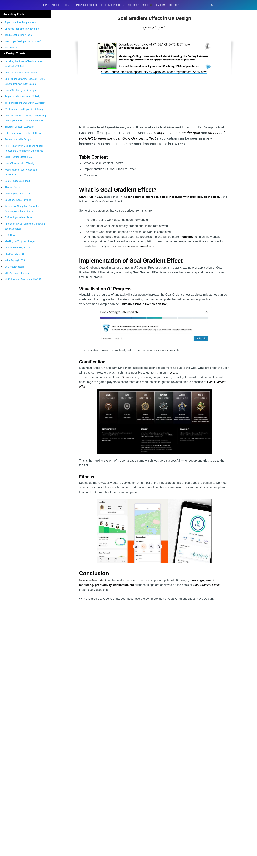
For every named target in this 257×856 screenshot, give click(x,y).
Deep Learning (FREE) (112, 5)
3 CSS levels (11, 382)
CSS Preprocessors (14, 414)
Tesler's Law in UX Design (18, 286)
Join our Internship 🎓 (140, 5)
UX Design (149, 27)
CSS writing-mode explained (19, 364)
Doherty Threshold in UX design (21, 220)
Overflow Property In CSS (17, 395)
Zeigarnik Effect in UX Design (19, 274)
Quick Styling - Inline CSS (17, 341)
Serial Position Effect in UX (18, 304)
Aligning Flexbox (13, 334)
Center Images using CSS (17, 328)
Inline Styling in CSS (15, 407)
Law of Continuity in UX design (20, 237)
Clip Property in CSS (15, 401)
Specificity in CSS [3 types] (18, 347)
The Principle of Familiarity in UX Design (25, 250)
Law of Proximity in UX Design (20, 310)
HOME (67, 5)
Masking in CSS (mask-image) (20, 388)
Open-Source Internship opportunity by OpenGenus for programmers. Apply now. (154, 72)
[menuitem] (51, 5)
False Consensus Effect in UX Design (23, 280)
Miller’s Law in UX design (17, 420)
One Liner (174, 5)
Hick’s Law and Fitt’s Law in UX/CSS (23, 426)
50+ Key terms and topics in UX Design (24, 256)
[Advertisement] (25, 38)
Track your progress (86, 5)
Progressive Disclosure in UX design (23, 243)
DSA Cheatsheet (51, 5)
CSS (161, 27)
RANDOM (160, 5)
